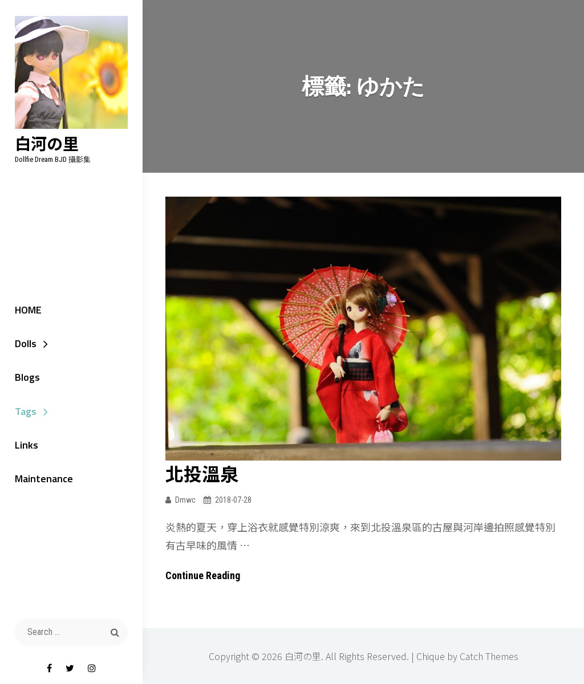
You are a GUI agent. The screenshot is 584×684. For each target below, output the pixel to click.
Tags (25, 412)
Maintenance (43, 479)
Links (26, 445)
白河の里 (46, 144)
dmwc (185, 499)
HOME (27, 309)
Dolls (25, 344)
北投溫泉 (201, 473)
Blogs (26, 377)
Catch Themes (489, 656)
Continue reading (202, 575)
